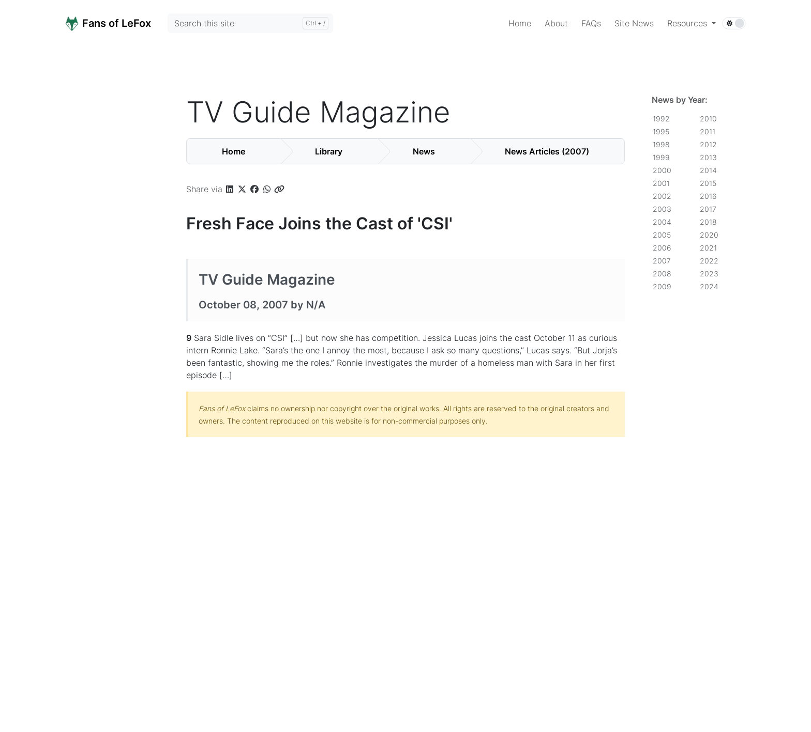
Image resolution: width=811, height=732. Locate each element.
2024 (709, 286)
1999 (661, 157)
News (424, 151)
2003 (662, 209)
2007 (662, 260)
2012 (708, 144)
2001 (661, 183)
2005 (662, 234)
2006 (662, 247)
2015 (708, 183)
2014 (708, 170)
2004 (662, 221)
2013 (708, 157)
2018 (708, 221)
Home (233, 151)
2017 (708, 209)
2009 (662, 286)
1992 (661, 118)
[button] (691, 23)
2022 (709, 260)
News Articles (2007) (547, 151)
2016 (708, 196)
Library (328, 151)
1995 (661, 131)
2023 (709, 273)
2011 (707, 131)
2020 (709, 234)
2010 (708, 118)
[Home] (119, 23)
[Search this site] (250, 23)
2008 (662, 273)
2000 (662, 170)
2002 (662, 196)
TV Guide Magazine (267, 279)
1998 (661, 144)
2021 (708, 247)
